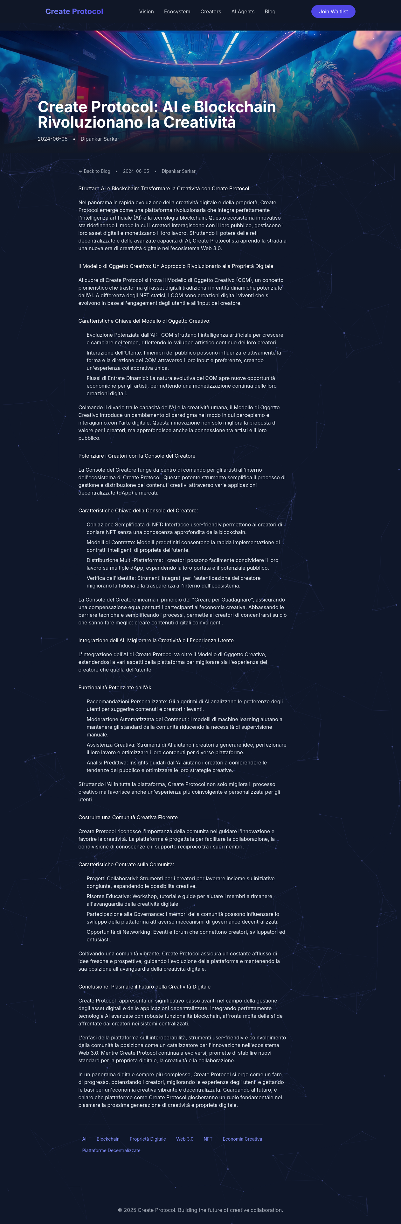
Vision (146, 11)
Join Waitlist (333, 11)
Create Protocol (74, 11)
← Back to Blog (94, 171)
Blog (270, 11)
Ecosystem (177, 11)
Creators (211, 11)
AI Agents (243, 11)
